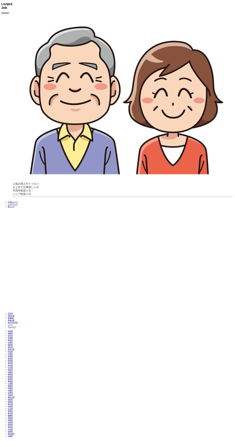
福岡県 (10, 420)
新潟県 (10, 363)
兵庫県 (10, 393)
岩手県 (10, 335)
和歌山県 (11, 397)
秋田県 (10, 340)
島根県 (10, 402)
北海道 (10, 331)
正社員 (10, 313)
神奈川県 (11, 349)
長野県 (10, 374)
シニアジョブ (13, 204)
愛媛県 (10, 415)
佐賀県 (10, 422)
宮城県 (10, 338)
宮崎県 (10, 431)
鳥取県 (10, 399)
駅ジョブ (11, 207)
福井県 (10, 370)
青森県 (10, 333)
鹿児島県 (11, 434)
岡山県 (10, 404)
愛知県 (10, 381)
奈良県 (10, 395)
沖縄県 (10, 436)
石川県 (10, 367)
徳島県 (10, 411)
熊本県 (10, 427)
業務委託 (11, 318)
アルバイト (12, 327)
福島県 (10, 345)
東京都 (10, 347)
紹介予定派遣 (13, 322)
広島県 (10, 406)
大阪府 (10, 390)
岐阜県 (10, 377)
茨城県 (10, 356)
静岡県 (10, 379)
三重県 (10, 383)
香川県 (10, 413)
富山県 (10, 365)
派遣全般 (11, 320)
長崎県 (10, 424)
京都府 (10, 388)
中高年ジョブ (13, 202)
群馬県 (10, 361)
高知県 (10, 418)
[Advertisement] (28, 260)
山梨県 (10, 372)
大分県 (10, 429)
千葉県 (10, 354)
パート (10, 325)
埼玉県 (10, 351)
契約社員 (11, 316)
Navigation (5, 13)
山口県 (10, 408)
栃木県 (10, 358)
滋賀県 (10, 386)
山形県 (10, 342)
